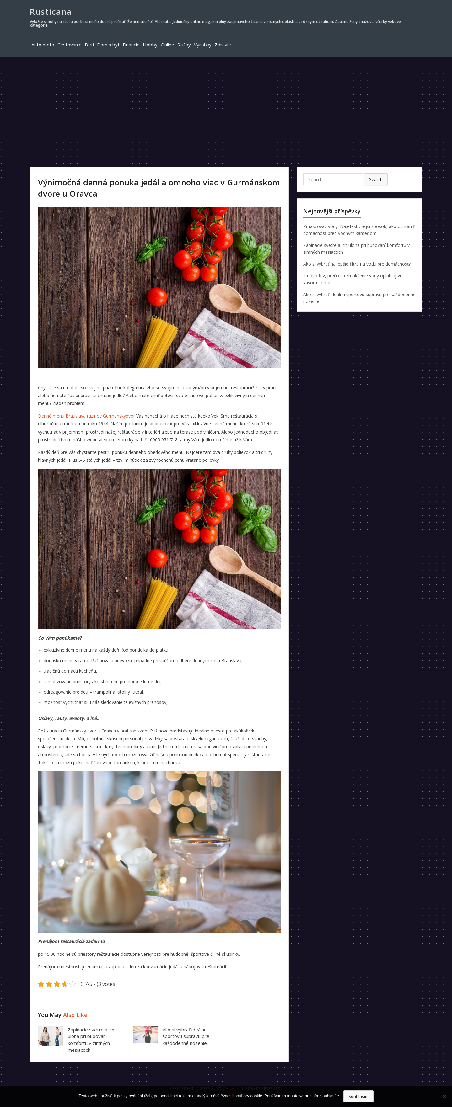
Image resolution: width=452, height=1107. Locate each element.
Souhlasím (358, 1096)
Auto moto (42, 44)
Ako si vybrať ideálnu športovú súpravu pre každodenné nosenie (186, 1036)
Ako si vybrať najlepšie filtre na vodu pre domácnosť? (357, 264)
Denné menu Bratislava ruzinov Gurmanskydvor (86, 416)
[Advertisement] (226, 104)
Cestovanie (69, 44)
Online (167, 44)
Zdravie (223, 44)
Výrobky (203, 44)
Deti (89, 44)
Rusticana (51, 11)
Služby (184, 44)
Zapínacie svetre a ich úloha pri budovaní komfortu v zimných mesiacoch (91, 1039)
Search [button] (376, 179)
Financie (131, 44)
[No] (444, 1096)
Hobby (150, 44)
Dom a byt (108, 44)
